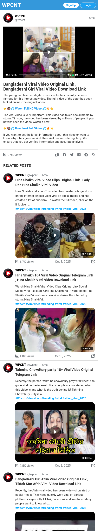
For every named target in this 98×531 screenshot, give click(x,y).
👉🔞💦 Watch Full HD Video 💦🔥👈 (28, 108)
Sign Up (71, 5)
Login (88, 5)
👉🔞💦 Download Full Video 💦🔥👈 (28, 128)
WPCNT (11, 5)
